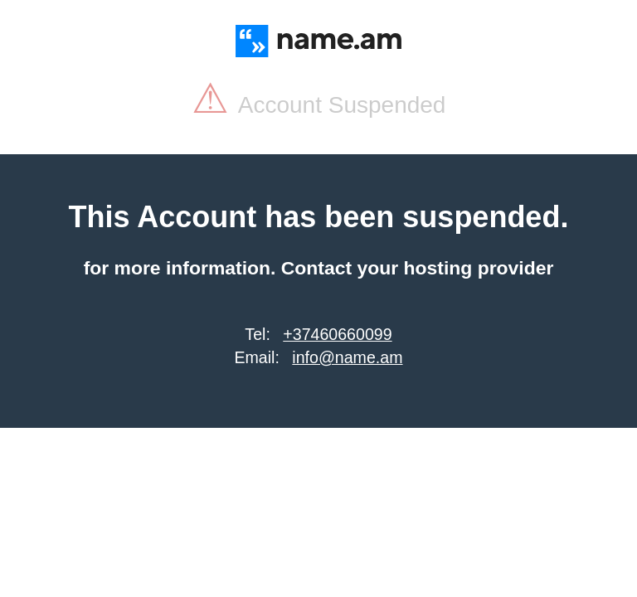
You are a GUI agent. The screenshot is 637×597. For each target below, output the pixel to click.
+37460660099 (337, 334)
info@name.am (347, 357)
